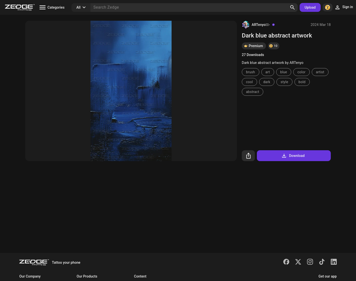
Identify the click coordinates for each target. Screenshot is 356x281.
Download (293, 156)
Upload (310, 7)
